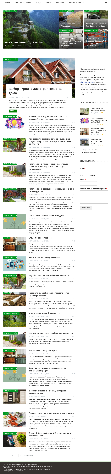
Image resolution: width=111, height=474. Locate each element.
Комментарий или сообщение (93, 189)
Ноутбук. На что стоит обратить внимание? (49, 275)
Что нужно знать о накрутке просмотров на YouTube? (99, 120)
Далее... (12, 111)
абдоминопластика (87, 82)
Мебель (6, 238)
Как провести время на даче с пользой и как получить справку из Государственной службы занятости (51, 141)
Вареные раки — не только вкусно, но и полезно (51, 413)
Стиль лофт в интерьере (40, 238)
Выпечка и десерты (66, 11)
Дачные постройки (91, 11)
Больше (92, 3)
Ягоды (38, 3)
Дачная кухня (9, 350)
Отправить (86, 208)
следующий (29, 455)
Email (83, 180)
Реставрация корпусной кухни (43, 350)
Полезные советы (76, 3)
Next (89, 150)
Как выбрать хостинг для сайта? (44, 258)
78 (20, 455)
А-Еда (6, 413)
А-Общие (7, 293)
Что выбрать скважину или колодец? (46, 215)
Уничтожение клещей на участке (44, 313)
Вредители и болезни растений (11, 313)
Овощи (7, 3)
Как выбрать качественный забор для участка (51, 333)
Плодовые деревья (23, 3)
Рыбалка (60, 3)
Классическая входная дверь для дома (98, 141)
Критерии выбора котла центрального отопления (98, 131)
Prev (83, 150)
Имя (82, 168)
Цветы (49, 3)
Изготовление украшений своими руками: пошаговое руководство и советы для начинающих (48, 166)
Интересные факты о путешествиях (24, 42)
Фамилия (92, 176)
